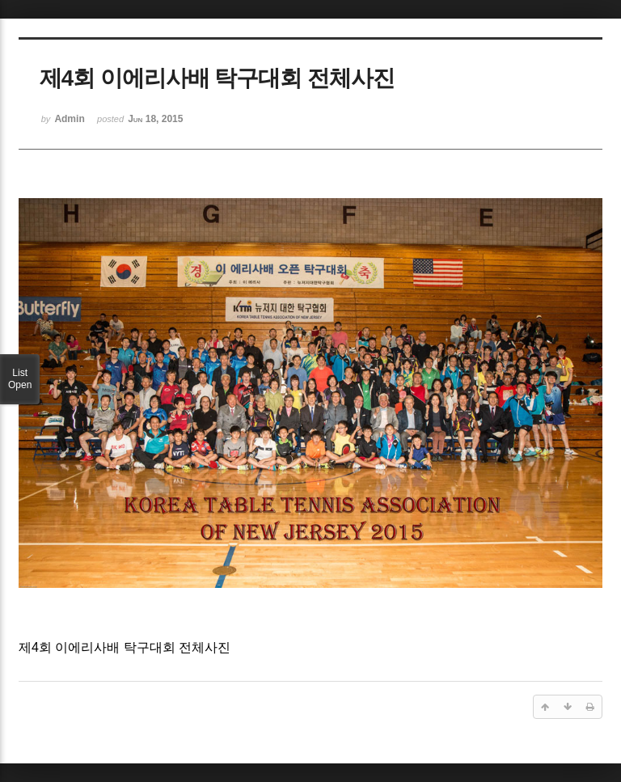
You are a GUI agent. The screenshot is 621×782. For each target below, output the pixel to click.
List (20, 379)
